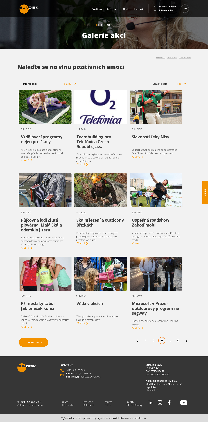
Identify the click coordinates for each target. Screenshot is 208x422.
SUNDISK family (134, 405)
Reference (112, 9)
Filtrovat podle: (49, 83)
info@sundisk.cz (83, 373)
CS (185, 8)
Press (107, 405)
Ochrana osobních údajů (30, 405)
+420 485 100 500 (75, 370)
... (170, 340)
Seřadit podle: (169, 83)
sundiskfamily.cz (139, 418)
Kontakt (138, 9)
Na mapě (150, 390)
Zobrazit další (33, 342)
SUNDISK (160, 57)
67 (178, 340)
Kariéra (108, 402)
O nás (126, 9)
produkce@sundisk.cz (89, 376)
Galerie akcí (185, 57)
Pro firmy (97, 9)
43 (161, 340)
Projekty (130, 402)
